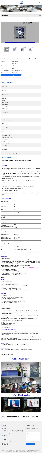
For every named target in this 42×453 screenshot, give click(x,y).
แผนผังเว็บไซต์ (15, 450)
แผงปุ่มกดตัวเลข (25, 416)
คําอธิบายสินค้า (22, 79)
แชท (31, 75)
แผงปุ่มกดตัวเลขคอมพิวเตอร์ (13, 416)
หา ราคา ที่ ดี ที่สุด (10, 75)
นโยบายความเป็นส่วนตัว (7, 450)
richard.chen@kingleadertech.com (10, 441)
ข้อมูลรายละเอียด (7, 79)
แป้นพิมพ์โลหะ (35, 416)
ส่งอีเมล (30, 443)
